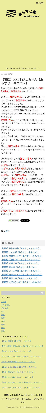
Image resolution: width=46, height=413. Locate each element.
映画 (3, 324)
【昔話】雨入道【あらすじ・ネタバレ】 (18, 267)
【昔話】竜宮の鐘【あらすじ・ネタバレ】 (19, 278)
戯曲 (3, 315)
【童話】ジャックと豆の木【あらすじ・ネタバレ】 (20, 388)
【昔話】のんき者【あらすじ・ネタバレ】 (19, 252)
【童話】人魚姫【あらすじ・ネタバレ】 (16, 351)
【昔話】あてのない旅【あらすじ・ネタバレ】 (21, 282)
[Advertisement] (23, 43)
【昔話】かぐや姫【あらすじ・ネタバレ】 (17, 377)
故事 (3, 318)
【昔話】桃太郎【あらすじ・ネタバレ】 (16, 341)
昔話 (7, 231)
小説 (3, 311)
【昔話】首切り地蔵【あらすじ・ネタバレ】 (20, 248)
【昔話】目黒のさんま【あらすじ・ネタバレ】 (21, 275)
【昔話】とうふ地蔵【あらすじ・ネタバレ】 (20, 271)
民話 (3, 328)
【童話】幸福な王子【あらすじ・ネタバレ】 (18, 372)
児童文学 (4, 308)
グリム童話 (5, 305)
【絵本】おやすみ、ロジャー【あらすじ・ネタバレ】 (21, 382)
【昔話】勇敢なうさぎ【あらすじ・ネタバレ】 (21, 256)
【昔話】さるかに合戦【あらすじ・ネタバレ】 (19, 367)
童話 (3, 331)
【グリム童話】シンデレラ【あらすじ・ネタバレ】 (20, 356)
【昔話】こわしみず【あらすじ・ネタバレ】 (20, 260)
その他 (3, 302)
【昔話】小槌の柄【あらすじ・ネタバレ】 (19, 263)
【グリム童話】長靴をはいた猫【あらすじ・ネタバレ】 (22, 346)
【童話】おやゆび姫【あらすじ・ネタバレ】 (18, 362)
